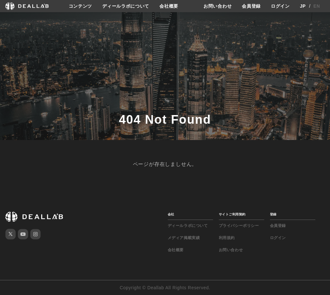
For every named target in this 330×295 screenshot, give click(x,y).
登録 (273, 214)
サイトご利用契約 (232, 214)
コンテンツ (80, 6)
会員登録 (251, 6)
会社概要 (168, 6)
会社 (171, 214)
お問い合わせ (217, 6)
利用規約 (227, 238)
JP (303, 6)
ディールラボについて (125, 6)
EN (316, 6)
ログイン (280, 6)
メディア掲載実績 (184, 238)
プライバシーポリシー (239, 225)
